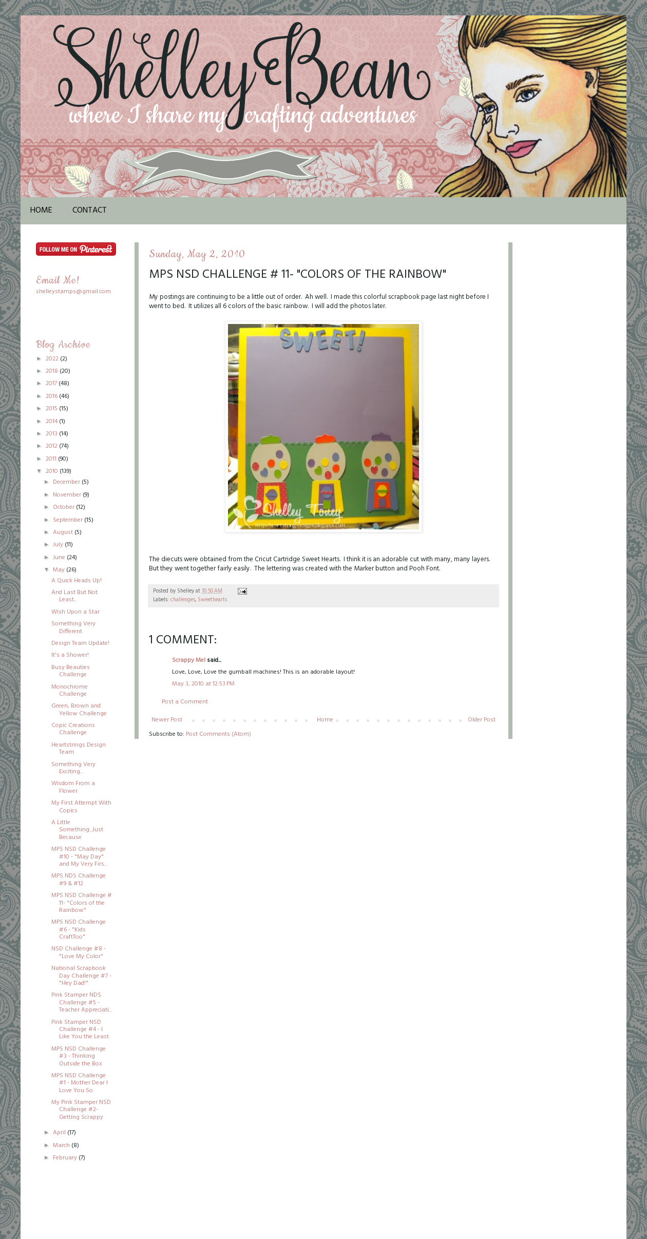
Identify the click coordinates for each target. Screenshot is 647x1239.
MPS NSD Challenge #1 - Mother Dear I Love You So (79, 1083)
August (63, 532)
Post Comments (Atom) (218, 734)
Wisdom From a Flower (73, 787)
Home (41, 210)
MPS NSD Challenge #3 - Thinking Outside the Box (78, 1056)
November (68, 495)
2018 (53, 371)
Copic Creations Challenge (73, 729)
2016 (52, 396)
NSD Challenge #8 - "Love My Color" (78, 952)
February (66, 1158)
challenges (182, 600)
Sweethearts (212, 600)
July (59, 545)
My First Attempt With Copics (81, 806)
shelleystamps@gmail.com (73, 292)
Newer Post (166, 720)
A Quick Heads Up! (76, 581)
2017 (52, 383)
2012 (52, 446)
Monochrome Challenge (69, 690)
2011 (52, 459)
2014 (52, 421)
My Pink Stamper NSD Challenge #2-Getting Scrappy (81, 1109)
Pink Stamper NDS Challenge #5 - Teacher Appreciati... (81, 1002)
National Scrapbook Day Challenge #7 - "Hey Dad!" (81, 975)
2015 (52, 409)
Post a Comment (185, 702)
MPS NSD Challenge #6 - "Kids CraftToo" (78, 929)
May (59, 570)
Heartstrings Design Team (78, 748)
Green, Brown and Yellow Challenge (79, 709)
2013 (52, 434)
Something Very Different (73, 627)
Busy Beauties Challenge (70, 671)
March (62, 1145)
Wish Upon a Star (75, 612)
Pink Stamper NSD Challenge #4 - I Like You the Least (80, 1029)
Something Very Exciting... (73, 768)
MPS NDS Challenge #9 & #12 (78, 879)
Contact (89, 210)
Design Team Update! (80, 643)
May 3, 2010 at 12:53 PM (203, 684)
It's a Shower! (70, 655)
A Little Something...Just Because (77, 830)
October (64, 507)
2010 (53, 471)
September (68, 520)
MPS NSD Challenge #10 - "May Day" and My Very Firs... (79, 856)
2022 (53, 359)
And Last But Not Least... (74, 596)
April (60, 1133)
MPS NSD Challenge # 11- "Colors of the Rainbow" (81, 903)
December (67, 482)
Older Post (482, 720)
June (60, 557)
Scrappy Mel (188, 660)
